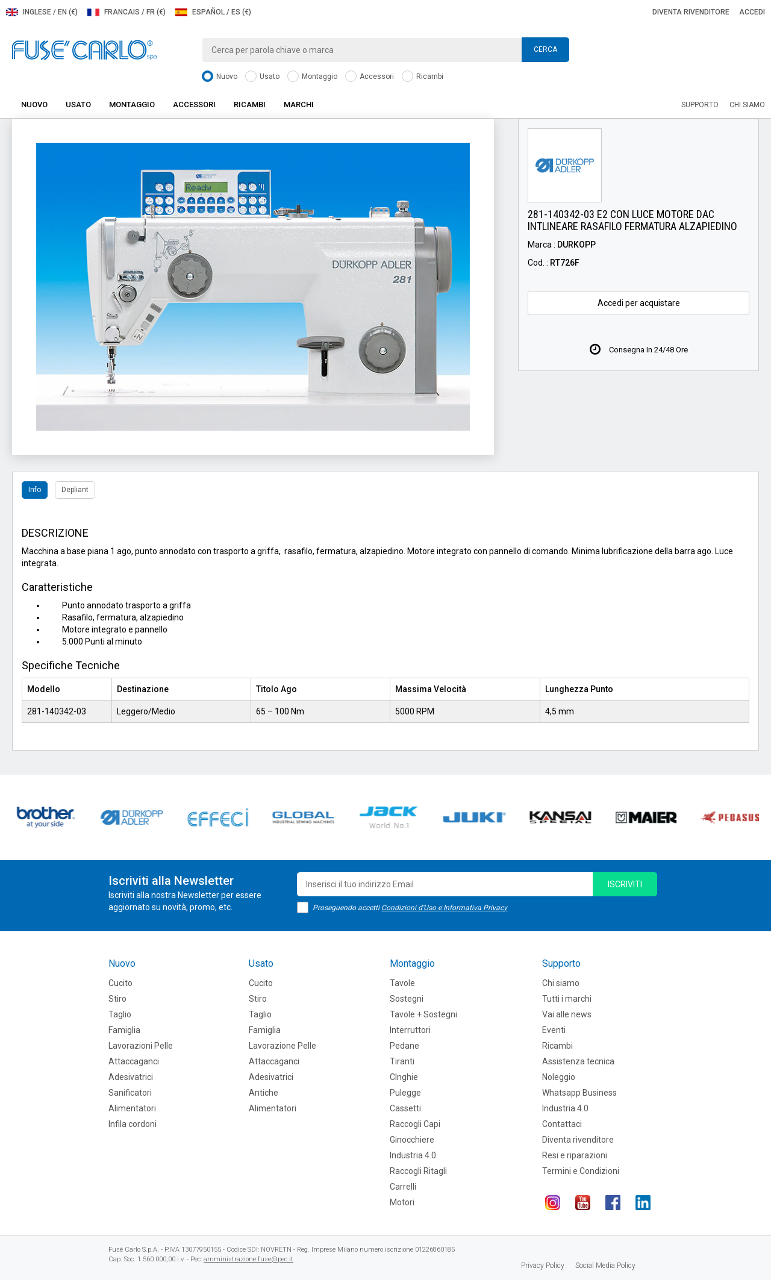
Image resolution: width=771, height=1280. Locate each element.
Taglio (119, 1014)
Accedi (752, 12)
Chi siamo (747, 105)
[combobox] (385, 50)
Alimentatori (132, 1108)
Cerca (545, 49)
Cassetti (405, 1108)
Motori (402, 1202)
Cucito (120, 983)
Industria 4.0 (413, 1155)
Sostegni (406, 999)
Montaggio (312, 77)
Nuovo (219, 77)
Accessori (369, 77)
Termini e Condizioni (580, 1171)
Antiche (263, 1092)
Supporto (700, 105)
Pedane (404, 1046)
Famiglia (124, 1030)
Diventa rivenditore (690, 12)
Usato (262, 77)
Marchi (299, 104)
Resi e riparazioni (574, 1155)
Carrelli (403, 1186)
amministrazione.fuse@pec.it (248, 1259)
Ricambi (422, 77)
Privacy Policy (542, 1265)
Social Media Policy (605, 1265)
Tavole (402, 983)
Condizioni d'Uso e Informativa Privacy (444, 908)
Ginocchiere (412, 1139)
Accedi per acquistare (639, 303)
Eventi (554, 1030)
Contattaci (562, 1124)
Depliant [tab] (75, 489)
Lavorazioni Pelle (140, 1046)
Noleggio (558, 1077)
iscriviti (625, 884)
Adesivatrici (130, 1077)
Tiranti (402, 1061)
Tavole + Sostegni (423, 1014)
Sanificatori (130, 1092)
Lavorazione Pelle (282, 1046)
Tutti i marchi (567, 999)
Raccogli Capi (415, 1124)
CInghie (404, 1077)
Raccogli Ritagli (418, 1171)
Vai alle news (567, 1014)
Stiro (117, 999)
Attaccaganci (133, 1061)
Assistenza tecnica (578, 1061)
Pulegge (405, 1092)
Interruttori (410, 1030)
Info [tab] (34, 489)
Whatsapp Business (579, 1092)
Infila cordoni (132, 1124)
